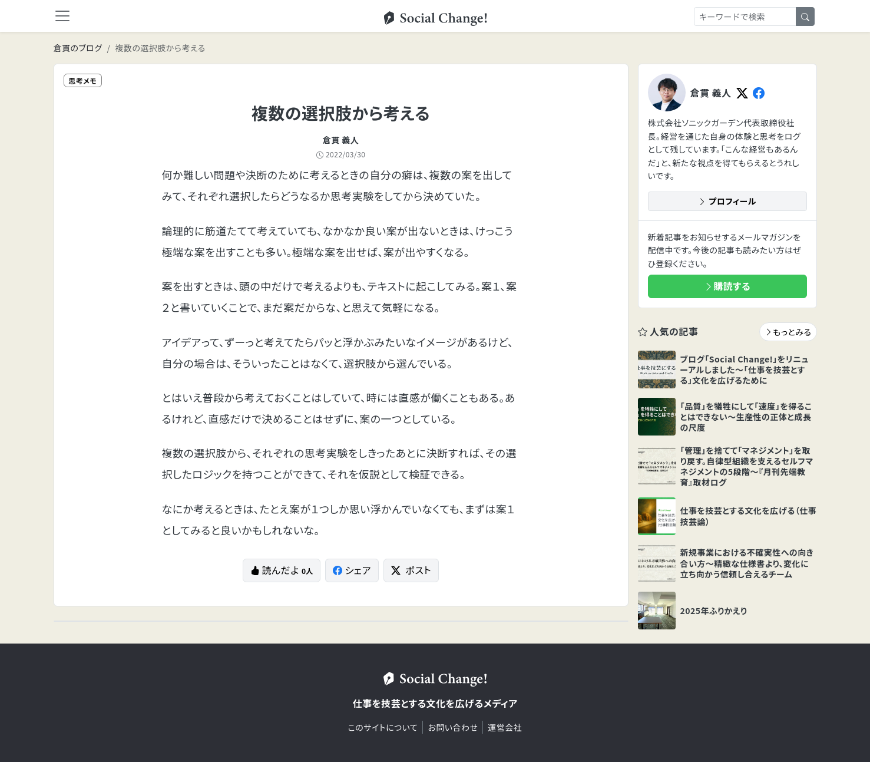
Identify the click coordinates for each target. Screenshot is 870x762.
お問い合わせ (453, 727)
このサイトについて (383, 727)
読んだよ (281, 570)
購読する (727, 286)
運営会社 (505, 727)
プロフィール (727, 201)
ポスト (411, 570)
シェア (352, 570)
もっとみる (788, 332)
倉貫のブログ (78, 48)
